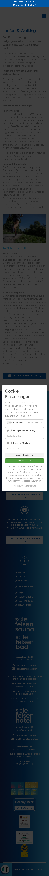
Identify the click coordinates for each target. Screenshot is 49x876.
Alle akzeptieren (24, 461)
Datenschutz (30, 486)
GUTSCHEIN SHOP (24, 5)
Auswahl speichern (24, 455)
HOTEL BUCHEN (24, 2)
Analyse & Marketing (24, 430)
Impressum (18, 486)
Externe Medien (21, 443)
